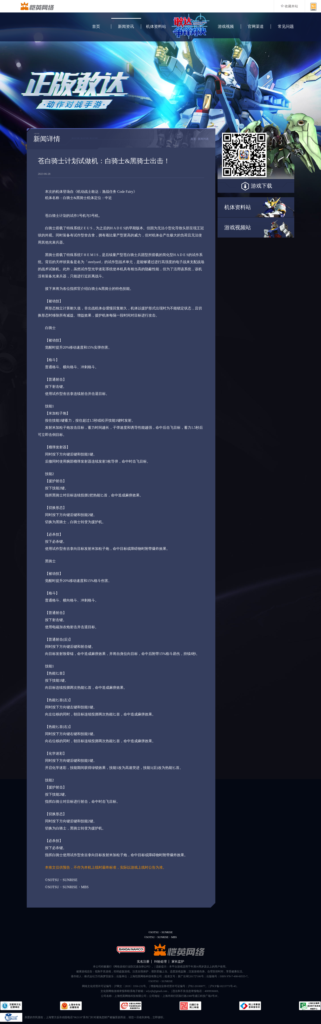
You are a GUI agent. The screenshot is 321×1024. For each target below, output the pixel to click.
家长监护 (178, 961)
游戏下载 (256, 186)
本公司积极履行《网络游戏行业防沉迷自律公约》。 (123, 966)
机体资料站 (156, 26)
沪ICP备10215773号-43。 (224, 986)
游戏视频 (226, 26)
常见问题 (286, 26)
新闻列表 (203, 138)
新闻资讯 (126, 26)
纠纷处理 (160, 961)
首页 (96, 26)
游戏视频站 (237, 227)
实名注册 (143, 961)
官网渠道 (256, 26)
